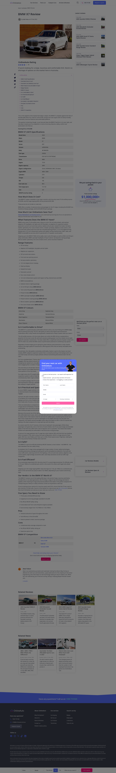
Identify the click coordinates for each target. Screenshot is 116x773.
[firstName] (49, 385)
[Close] (73, 361)
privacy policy (58, 408)
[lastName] (66, 385)
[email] (58, 394)
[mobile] (58, 390)
